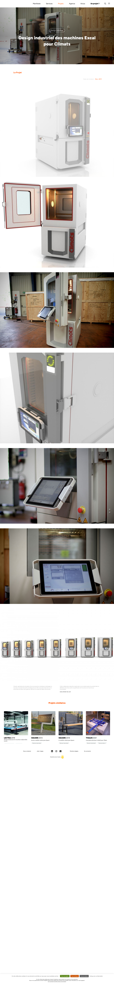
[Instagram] (56, 774)
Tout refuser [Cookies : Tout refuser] (74, 976)
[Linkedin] (52, 774)
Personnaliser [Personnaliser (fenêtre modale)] (84, 976)
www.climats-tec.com (65, 714)
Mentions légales (74, 774)
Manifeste (36, 4)
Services (49, 4)
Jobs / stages (40, 774)
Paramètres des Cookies (55, 779)
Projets (60, 4)
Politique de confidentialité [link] (96, 976)
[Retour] (9, 60)
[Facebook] (61, 774)
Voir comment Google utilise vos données (57, 981)
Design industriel (57, 30)
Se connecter (87, 774)
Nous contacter (27, 774)
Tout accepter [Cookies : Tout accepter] (65, 976)
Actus (83, 4)
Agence (72, 4)
